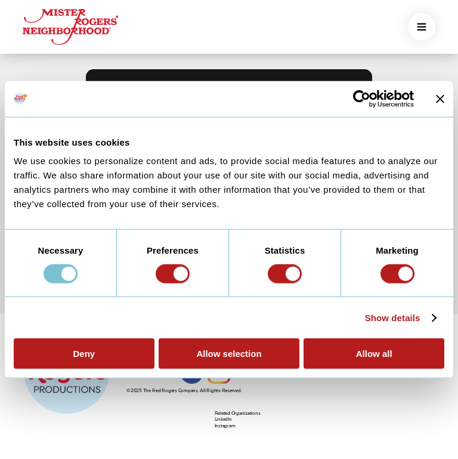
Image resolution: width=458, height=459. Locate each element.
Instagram (225, 426)
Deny (84, 354)
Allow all (374, 354)
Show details (392, 317)
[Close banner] (440, 98)
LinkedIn (223, 419)
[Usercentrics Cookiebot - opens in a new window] (362, 98)
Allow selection (228, 354)
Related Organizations (238, 413)
